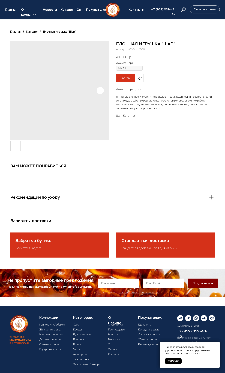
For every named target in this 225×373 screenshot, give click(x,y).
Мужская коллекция (51, 334)
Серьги (77, 324)
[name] (118, 283)
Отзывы (112, 349)
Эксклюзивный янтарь (86, 364)
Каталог (67, 10)
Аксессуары (80, 354)
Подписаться (203, 283)
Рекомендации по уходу (152, 344)
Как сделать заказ (148, 329)
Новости (50, 10)
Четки (76, 349)
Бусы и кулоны (82, 334)
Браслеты (79, 339)
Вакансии (114, 339)
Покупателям (96, 10)
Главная (11, 10)
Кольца (77, 329)
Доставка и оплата (149, 334)
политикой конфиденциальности (138, 292)
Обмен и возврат (148, 339)
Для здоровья (81, 359)
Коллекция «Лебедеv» (52, 324)
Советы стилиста (49, 344)
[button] (205, 9)
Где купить (144, 324)
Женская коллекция (51, 329)
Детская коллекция (50, 339)
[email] (163, 283)
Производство (116, 329)
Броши (77, 344)
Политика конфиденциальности (194, 338)
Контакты (136, 9)
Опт (80, 10)
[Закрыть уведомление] (217, 344)
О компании (115, 324)
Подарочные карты (50, 349)
